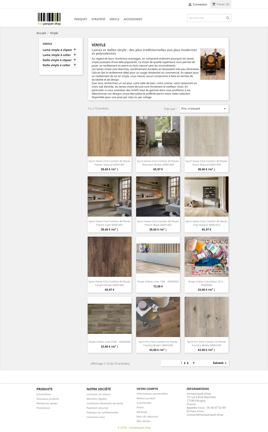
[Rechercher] (209, 18)
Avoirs (140, 407)
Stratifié (98, 19)
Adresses (142, 412)
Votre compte (147, 389)
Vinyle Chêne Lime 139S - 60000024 (158, 281)
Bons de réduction (147, 416)
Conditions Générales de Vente (105, 403)
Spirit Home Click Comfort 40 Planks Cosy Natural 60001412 (206, 223)
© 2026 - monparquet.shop (134, 427)
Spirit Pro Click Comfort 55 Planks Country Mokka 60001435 (206, 343)
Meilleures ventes (47, 403)
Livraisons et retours (99, 394)
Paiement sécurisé (97, 408)
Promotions (43, 408)
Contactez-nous (96, 417)
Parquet (80, 19)
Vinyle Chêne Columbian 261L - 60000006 (206, 283)
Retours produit (146, 398)
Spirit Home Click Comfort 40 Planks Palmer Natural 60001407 (109, 162)
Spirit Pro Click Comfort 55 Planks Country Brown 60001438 (158, 343)
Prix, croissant (204, 109)
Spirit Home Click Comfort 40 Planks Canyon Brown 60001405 (109, 283)
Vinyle (114, 19)
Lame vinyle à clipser (57, 50)
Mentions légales (97, 398)
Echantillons (44, 394)
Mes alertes (143, 421)
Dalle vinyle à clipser (57, 60)
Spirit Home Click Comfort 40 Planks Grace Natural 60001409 (206, 162)
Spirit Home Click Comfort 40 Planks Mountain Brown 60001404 (158, 162)
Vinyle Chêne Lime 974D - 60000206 (109, 341)
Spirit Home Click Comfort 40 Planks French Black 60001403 (158, 223)
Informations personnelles (152, 393)
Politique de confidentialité (102, 412)
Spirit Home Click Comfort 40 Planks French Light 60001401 (109, 223)
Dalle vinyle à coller (56, 65)
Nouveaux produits (48, 398)
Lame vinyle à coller (57, 55)
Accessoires (133, 19)
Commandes (144, 402)
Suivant (220, 363)
